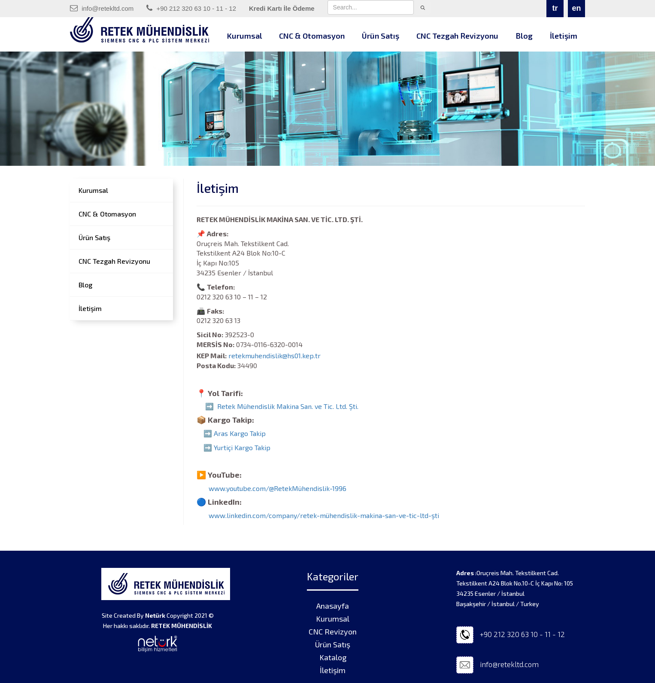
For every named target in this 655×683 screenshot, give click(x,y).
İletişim (563, 35)
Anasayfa (332, 605)
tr (555, 8)
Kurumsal (244, 35)
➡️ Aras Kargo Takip (234, 433)
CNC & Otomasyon (312, 35)
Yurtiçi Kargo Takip (242, 447)
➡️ (208, 447)
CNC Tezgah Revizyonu (457, 35)
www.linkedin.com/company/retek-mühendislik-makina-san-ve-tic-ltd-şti (324, 515)
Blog (524, 35)
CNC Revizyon (333, 631)
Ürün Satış (380, 35)
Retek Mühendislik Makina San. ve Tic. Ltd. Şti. (287, 406)
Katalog (332, 657)
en (576, 8)
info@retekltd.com (101, 8)
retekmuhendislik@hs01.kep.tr (278, 355)
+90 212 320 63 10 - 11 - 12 (191, 8)
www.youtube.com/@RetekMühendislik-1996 (277, 489)
